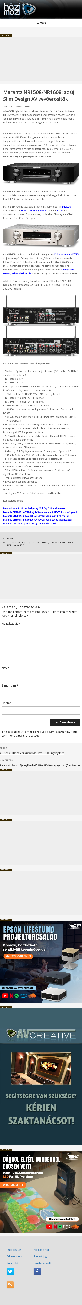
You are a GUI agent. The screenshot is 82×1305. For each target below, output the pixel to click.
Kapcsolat (12, 1263)
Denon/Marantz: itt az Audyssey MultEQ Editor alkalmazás (35, 508)
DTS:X (70, 543)
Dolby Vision (58, 543)
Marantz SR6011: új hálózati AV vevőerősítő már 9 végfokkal (36, 515)
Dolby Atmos (40, 543)
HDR (9, 545)
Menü (41, 22)
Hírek (10, 538)
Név (5, 668)
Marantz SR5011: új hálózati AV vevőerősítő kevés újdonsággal (37, 519)
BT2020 (66, 206)
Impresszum (14, 1250)
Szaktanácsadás (43, 1263)
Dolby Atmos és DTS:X (66, 254)
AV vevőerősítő (21, 543)
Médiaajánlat (41, 1250)
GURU (27, 106)
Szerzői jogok (42, 1256)
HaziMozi (10, 2)
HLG (59, 210)
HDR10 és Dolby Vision (33, 210)
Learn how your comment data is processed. (39, 733)
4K (8, 543)
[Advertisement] (41, 59)
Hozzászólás (11, 624)
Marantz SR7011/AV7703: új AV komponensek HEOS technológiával (40, 512)
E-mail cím (10, 685)
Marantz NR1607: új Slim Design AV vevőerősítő (29, 523)
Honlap (6, 703)
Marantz (18, 545)
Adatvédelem (14, 1256)
